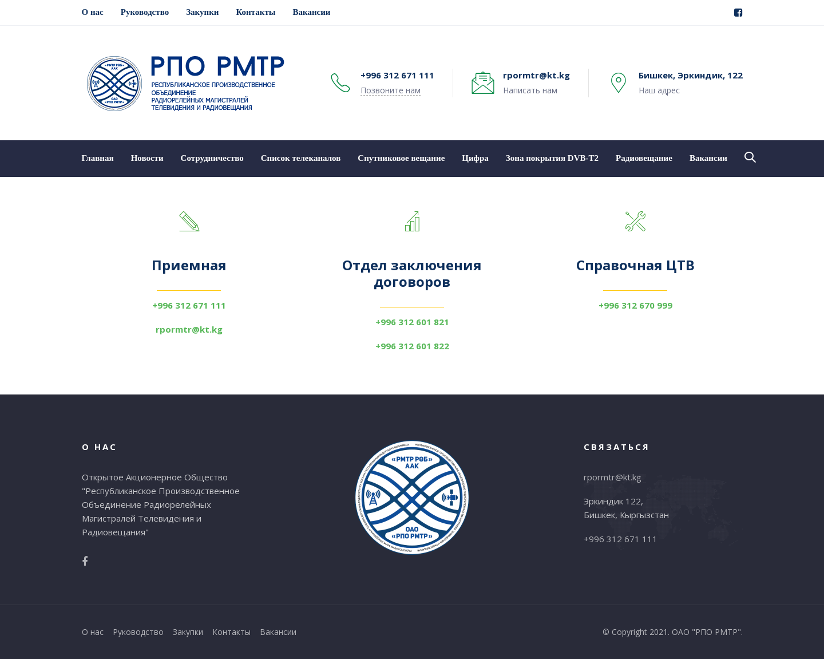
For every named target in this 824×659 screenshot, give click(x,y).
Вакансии (278, 631)
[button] (750, 157)
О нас (93, 631)
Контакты (231, 631)
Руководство (138, 631)
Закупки (188, 631)
